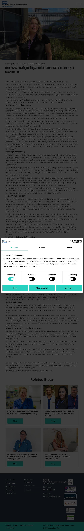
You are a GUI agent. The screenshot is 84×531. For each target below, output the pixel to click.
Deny (15, 288)
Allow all (68, 288)
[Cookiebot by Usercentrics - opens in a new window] (72, 241)
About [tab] (69, 248)
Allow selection (42, 288)
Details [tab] (42, 248)
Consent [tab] (14, 248)
